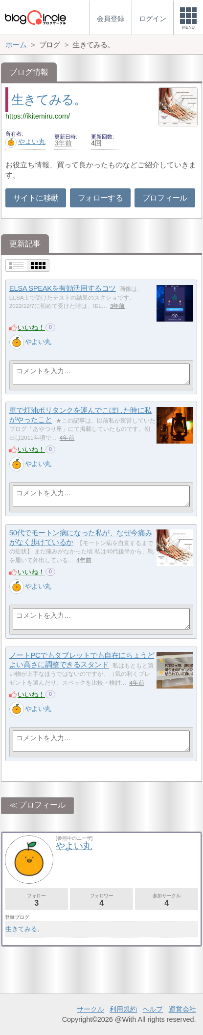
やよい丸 (25, 141)
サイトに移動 (35, 198)
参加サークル (166, 900)
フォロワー (101, 900)
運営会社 (182, 1009)
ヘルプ (152, 1009)
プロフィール (164, 198)
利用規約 (123, 1009)
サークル (90, 1009)
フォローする (100, 198)
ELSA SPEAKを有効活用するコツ (62, 288)
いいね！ (31, 327)
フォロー (36, 900)
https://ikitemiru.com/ (37, 116)
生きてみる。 (48, 99)
